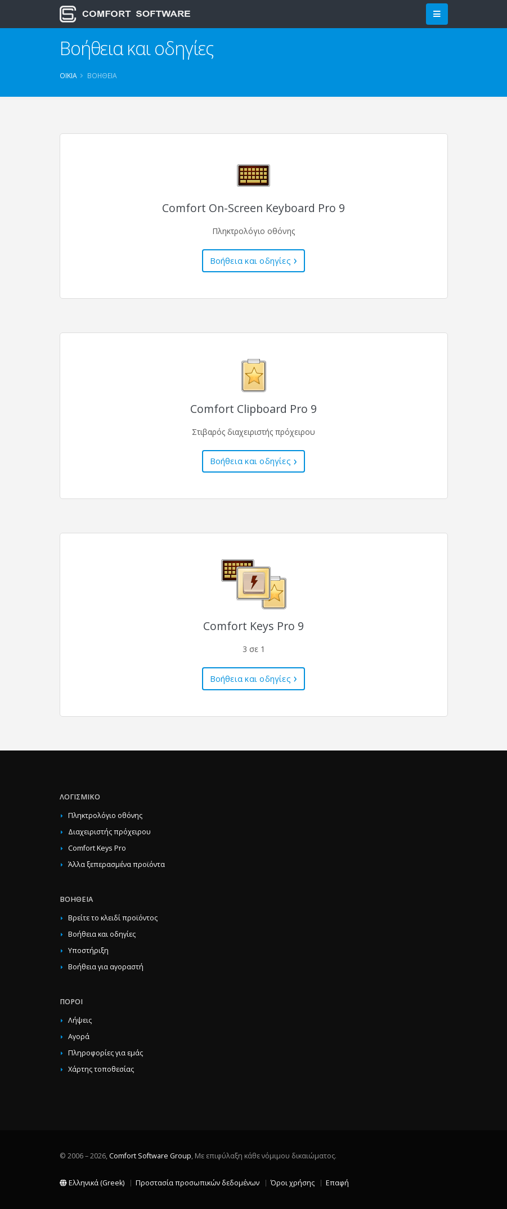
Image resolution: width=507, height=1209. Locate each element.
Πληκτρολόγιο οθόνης (105, 815)
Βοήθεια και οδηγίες (250, 260)
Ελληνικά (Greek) (92, 1183)
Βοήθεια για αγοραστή (105, 967)
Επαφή (337, 1183)
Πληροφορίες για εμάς (105, 1053)
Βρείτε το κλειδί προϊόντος (113, 918)
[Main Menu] (437, 14)
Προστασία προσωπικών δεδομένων (197, 1183)
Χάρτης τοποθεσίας (101, 1069)
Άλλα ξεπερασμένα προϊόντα (116, 864)
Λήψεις (80, 1020)
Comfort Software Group (150, 1156)
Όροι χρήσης (293, 1183)
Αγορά (78, 1036)
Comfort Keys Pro (97, 848)
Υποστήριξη (88, 950)
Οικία (68, 75)
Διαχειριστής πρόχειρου (109, 832)
